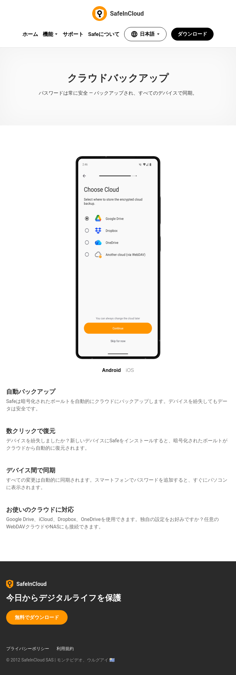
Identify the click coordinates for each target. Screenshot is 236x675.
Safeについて (104, 34)
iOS (130, 370)
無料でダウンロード (37, 617)
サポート (73, 34)
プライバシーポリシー (27, 648)
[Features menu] (50, 34)
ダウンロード (192, 34)
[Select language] (145, 34)
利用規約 (65, 648)
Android (111, 370)
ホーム (30, 34)
